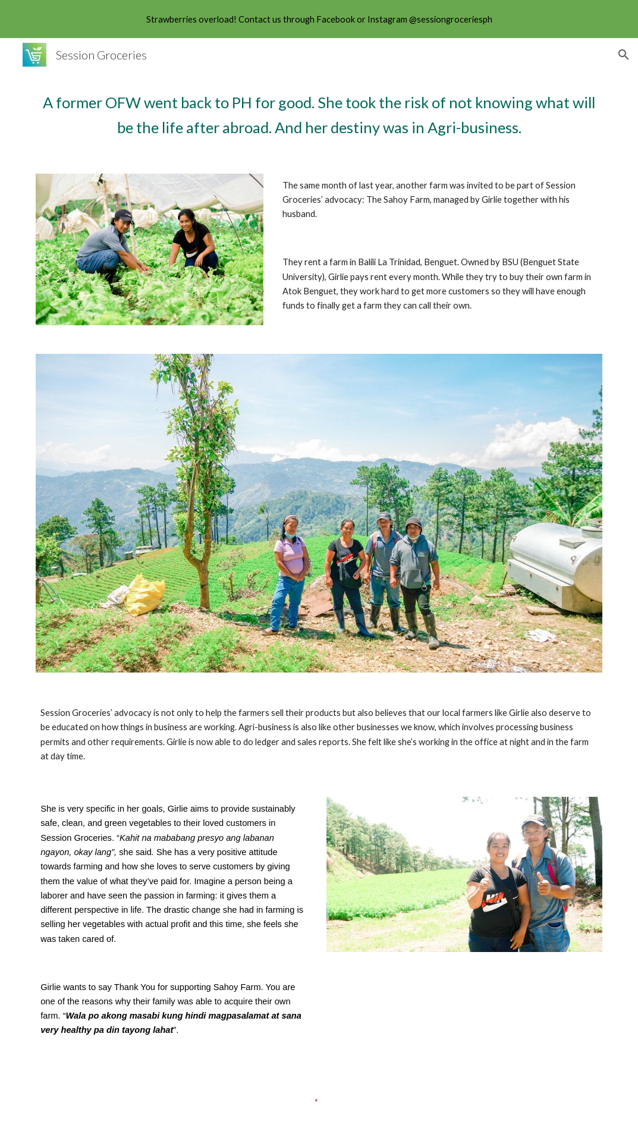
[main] (319, 115)
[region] (319, 19)
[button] (623, 54)
